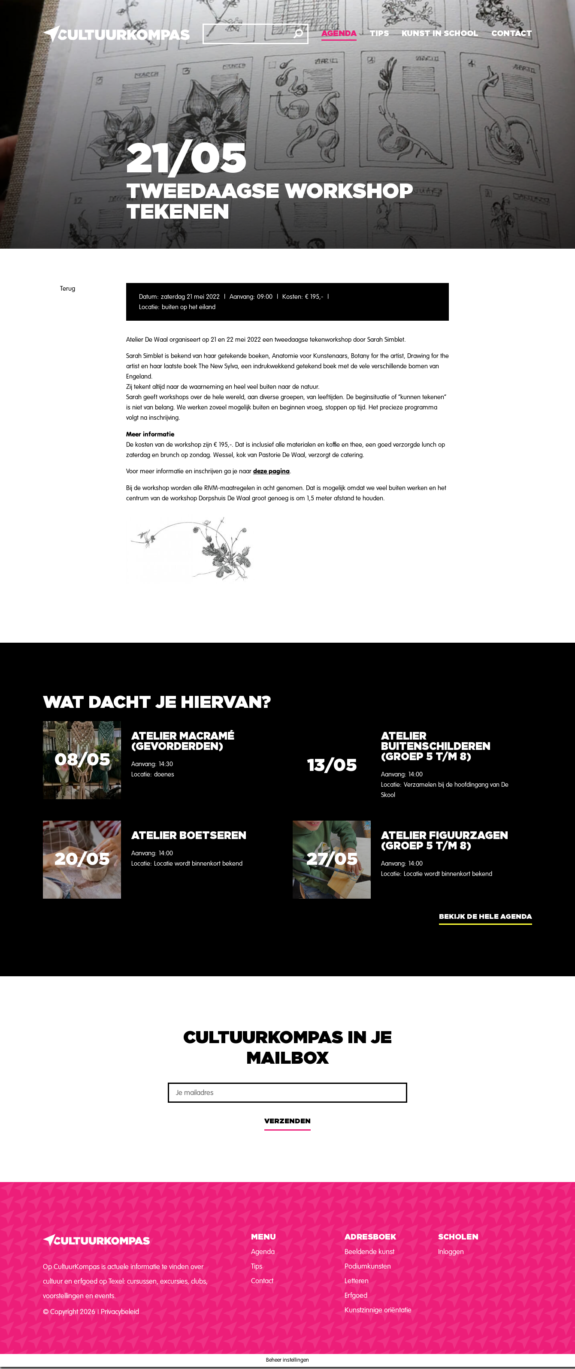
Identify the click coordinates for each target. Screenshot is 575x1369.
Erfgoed (356, 1295)
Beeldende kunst (369, 1251)
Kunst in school (440, 34)
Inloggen (451, 1251)
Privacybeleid (120, 1311)
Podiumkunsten (368, 1266)
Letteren (357, 1280)
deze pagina (271, 471)
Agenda (339, 34)
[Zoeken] (298, 34)
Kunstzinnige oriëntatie (378, 1310)
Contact (511, 34)
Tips (379, 34)
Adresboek (370, 1237)
